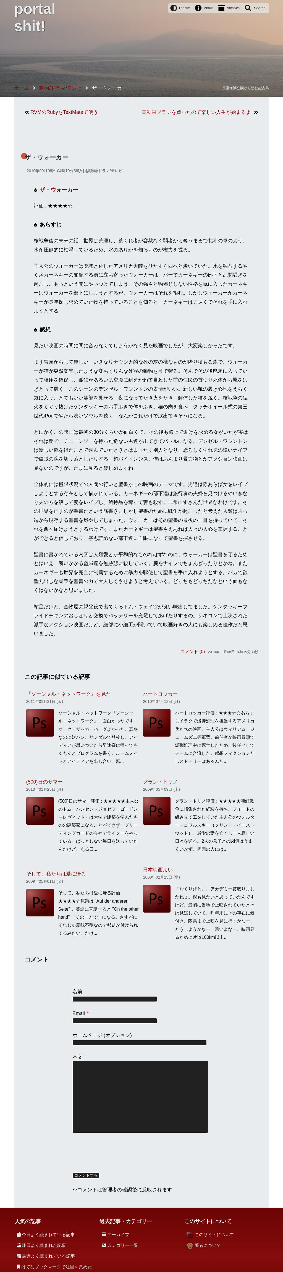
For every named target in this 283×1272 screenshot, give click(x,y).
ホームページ (87, 1035)
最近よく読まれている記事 (48, 1256)
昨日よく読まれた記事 (44, 1245)
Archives (233, 8)
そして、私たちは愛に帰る (56, 874)
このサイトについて (214, 1234)
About (208, 8)
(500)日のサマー (44, 782)
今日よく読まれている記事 (48, 1234)
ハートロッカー (160, 694)
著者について (208, 1245)
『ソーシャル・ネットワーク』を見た (68, 694)
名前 (77, 991)
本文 (77, 1057)
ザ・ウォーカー (46, 157)
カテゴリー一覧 (122, 1245)
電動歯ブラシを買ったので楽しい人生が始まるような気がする (197, 112)
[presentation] (114, 1153)
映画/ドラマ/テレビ (105, 171)
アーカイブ (118, 1234)
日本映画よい (158, 869)
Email (80, 1013)
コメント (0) (192, 651)
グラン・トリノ (160, 782)
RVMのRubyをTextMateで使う (64, 112)
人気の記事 (28, 1221)
